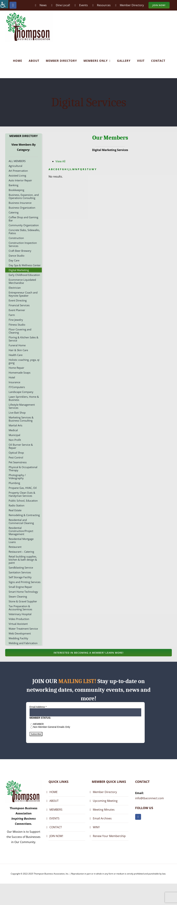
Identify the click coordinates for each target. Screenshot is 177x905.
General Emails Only (59, 727)
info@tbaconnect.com (149, 798)
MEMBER (38, 724)
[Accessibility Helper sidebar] (4, 4)
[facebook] (138, 817)
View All (60, 161)
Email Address (38, 707)
